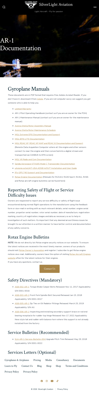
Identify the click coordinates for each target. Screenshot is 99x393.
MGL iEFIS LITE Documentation (29, 139)
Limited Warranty (23, 108)
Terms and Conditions (76, 366)
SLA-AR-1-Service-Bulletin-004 (30, 339)
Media (48, 360)
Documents (79, 360)
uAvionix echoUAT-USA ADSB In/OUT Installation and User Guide (46, 168)
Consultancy (62, 360)
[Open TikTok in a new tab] (57, 381)
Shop (48, 366)
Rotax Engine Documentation (28, 177)
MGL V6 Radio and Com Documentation (33, 159)
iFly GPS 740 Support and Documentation (34, 172)
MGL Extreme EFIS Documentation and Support (37, 134)
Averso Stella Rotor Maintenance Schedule (35, 130)
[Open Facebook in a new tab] (42, 381)
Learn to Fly (11, 366)
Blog (39, 366)
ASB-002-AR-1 (22, 286)
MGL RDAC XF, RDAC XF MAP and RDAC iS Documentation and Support (49, 143)
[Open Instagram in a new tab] (46, 381)
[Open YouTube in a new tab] (52, 381)
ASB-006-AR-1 (22, 311)
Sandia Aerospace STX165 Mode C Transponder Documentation (45, 163)
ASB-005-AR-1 (22, 303)
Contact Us (49, 268)
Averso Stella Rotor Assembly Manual (33, 125)
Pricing (37, 360)
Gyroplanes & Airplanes (17, 360)
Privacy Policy (12, 371)
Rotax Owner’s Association (31, 250)
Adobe (40, 99)
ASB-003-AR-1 (22, 295)
